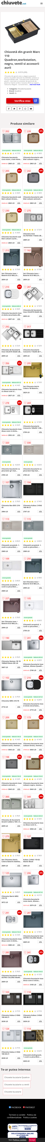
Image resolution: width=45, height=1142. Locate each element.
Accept (32, 1140)
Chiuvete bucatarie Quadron (17, 1077)
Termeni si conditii (17, 1115)
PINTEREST (29, 1107)
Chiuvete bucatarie (12, 1091)
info (18, 163)
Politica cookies (30, 1117)
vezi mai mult (35, 84)
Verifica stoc (26, 100)
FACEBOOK (15, 1107)
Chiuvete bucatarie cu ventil (16, 1084)
